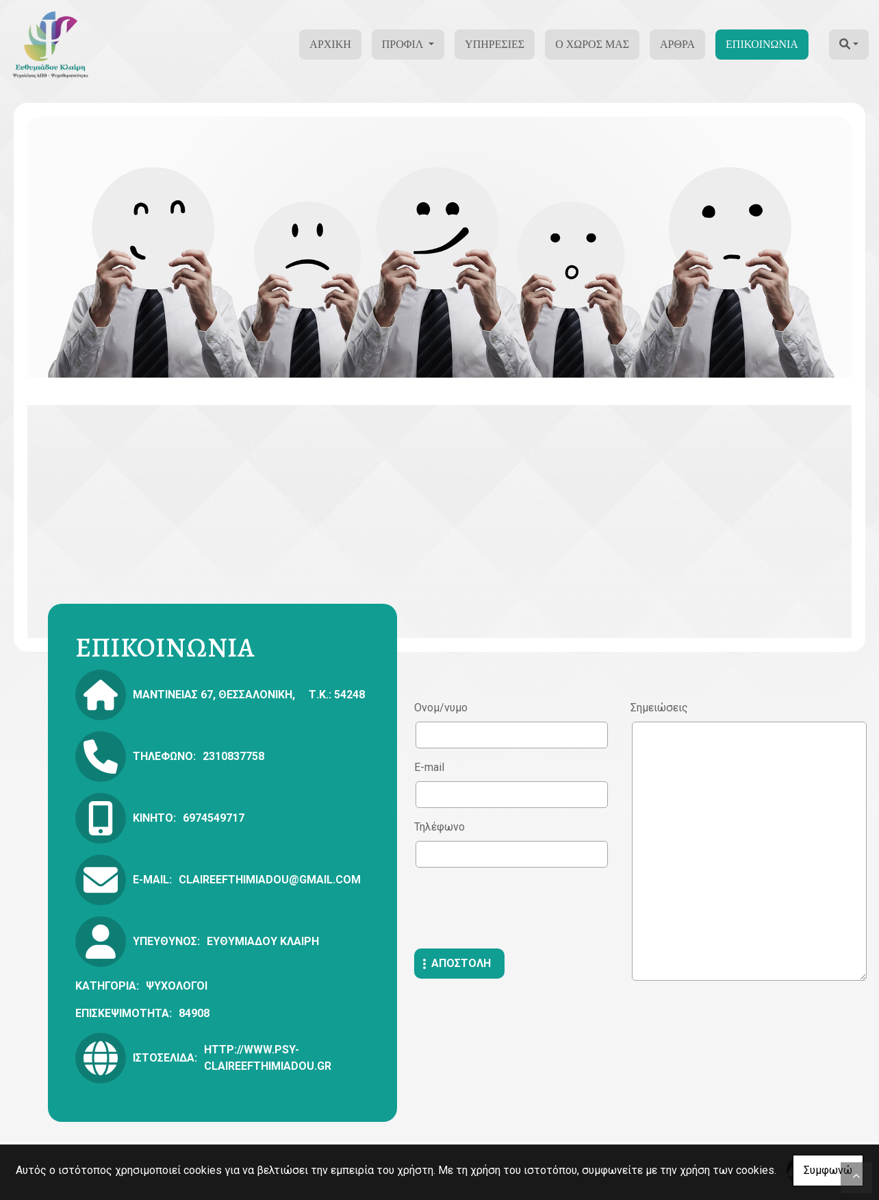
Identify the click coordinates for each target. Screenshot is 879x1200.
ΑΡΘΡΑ (677, 44)
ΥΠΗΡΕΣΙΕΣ (494, 44)
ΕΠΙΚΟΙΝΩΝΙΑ (762, 44)
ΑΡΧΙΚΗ (330, 44)
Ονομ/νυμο (441, 707)
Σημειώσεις (659, 707)
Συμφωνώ (828, 1170)
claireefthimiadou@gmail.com (270, 879)
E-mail (429, 767)
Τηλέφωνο (439, 826)
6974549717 (213, 817)
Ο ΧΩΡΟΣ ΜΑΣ (592, 44)
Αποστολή (461, 963)
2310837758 (233, 756)
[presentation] (518, 908)
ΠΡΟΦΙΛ (404, 44)
